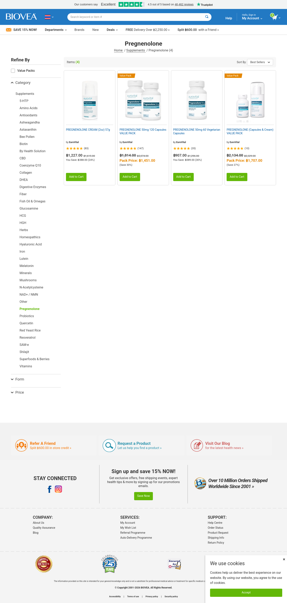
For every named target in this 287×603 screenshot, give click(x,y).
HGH (23, 223)
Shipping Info (216, 537)
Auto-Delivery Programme (136, 537)
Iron (22, 251)
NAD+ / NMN (29, 294)
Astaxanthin (28, 129)
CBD (23, 158)
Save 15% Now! (21, 30)
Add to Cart (76, 176)
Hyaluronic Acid (31, 244)
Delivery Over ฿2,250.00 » (147, 30)
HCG (23, 216)
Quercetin (26, 323)
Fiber (23, 194)
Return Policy (216, 542)
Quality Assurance (44, 527)
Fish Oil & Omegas (32, 201)
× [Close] (284, 559)
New (95, 30)
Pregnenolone (29, 309)
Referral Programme (132, 532)
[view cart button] (276, 17)
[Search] (206, 17)
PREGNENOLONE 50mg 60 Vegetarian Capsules (196, 131)
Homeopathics (30, 237)
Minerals (26, 273)
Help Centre (215, 522)
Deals (112, 30)
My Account (127, 522)
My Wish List (128, 527)
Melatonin (27, 266)
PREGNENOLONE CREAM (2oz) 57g (88, 129)
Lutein (24, 259)
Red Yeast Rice (30, 330)
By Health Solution (32, 151)
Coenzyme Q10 (30, 165)
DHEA (24, 180)
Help (228, 18)
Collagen (26, 173)
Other (23, 302)
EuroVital (74, 142)
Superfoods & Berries (34, 359)
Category (20, 82)
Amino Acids (28, 108)
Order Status (215, 527)
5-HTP (24, 101)
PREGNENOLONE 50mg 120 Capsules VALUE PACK (143, 131)
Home (118, 50)
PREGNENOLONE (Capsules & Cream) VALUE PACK (250, 131)
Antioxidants (28, 115)
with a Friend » (198, 30)
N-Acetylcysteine (31, 287)
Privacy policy (151, 597)
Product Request (218, 532)
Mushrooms (28, 280)
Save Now (143, 496)
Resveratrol (27, 337)
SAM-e (24, 345)
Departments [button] (55, 30)
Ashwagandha (30, 122)
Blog (35, 532)
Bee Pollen (27, 137)
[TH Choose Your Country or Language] (49, 17)
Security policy (171, 597)
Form (17, 379)
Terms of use (133, 597)
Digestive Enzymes (33, 187)
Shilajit (24, 352)
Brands (80, 30)
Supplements (136, 50)
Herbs (24, 230)
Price (17, 392)
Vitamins (26, 366)
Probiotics (27, 316)
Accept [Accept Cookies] (246, 592)
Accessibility (115, 597)
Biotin (24, 144)
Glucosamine (29, 208)
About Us (38, 522)
